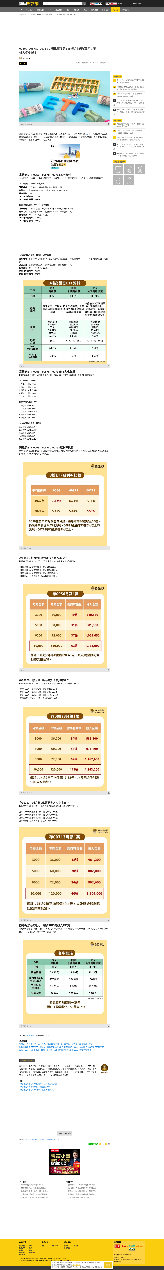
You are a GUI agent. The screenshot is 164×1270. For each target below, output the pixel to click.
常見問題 (67, 1248)
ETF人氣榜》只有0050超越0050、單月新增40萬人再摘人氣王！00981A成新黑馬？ (128, 103)
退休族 (118, 183)
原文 (47, 1035)
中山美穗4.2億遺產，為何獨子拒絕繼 (34, 1194)
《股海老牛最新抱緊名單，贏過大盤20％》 (37, 1090)
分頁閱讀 (67, 1133)
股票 (30, 1248)
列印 (108, 1144)
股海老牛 (25, 58)
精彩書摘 (22, 1254)
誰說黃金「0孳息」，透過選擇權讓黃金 (35, 1197)
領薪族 (118, 172)
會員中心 (67, 1246)
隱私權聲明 (76, 1265)
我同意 (108, 1265)
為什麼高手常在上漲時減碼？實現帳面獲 (82, 1188)
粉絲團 (120, 4)
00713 (42, 1140)
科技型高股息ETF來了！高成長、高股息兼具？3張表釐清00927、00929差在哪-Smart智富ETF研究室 (61, 1047)
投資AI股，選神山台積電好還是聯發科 (81, 1194)
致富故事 (22, 1248)
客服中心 (77, 1246)
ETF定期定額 (49, 1140)
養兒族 (140, 172)
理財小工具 (55, 1246)
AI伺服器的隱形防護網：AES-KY (32, 1185)
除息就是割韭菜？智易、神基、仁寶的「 (35, 1191)
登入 (141, 4)
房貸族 (129, 172)
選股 (43, 1246)
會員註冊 (136, 4)
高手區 (129, 183)
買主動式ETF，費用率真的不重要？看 (81, 1185)
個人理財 (22, 1252)
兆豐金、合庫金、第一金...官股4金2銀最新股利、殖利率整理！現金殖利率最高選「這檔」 (56, 1044)
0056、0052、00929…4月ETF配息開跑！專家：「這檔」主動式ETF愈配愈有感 (129, 112)
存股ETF (57, 1140)
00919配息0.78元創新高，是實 (79, 1197)
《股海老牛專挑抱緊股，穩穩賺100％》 (36, 1087)
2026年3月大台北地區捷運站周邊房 (33, 1188)
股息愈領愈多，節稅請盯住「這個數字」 (82, 1191)
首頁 (23, 9)
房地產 (21, 1250)
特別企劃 (32, 1252)
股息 (25, 1140)
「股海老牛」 (30, 1035)
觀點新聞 (22, 1246)
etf (33, 1140)
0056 (29, 1140)
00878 (37, 1140)
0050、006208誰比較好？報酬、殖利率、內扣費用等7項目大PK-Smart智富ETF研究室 (55, 1050)
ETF (89, 134)
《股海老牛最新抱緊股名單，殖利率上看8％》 (38, 1084)
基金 (30, 1250)
